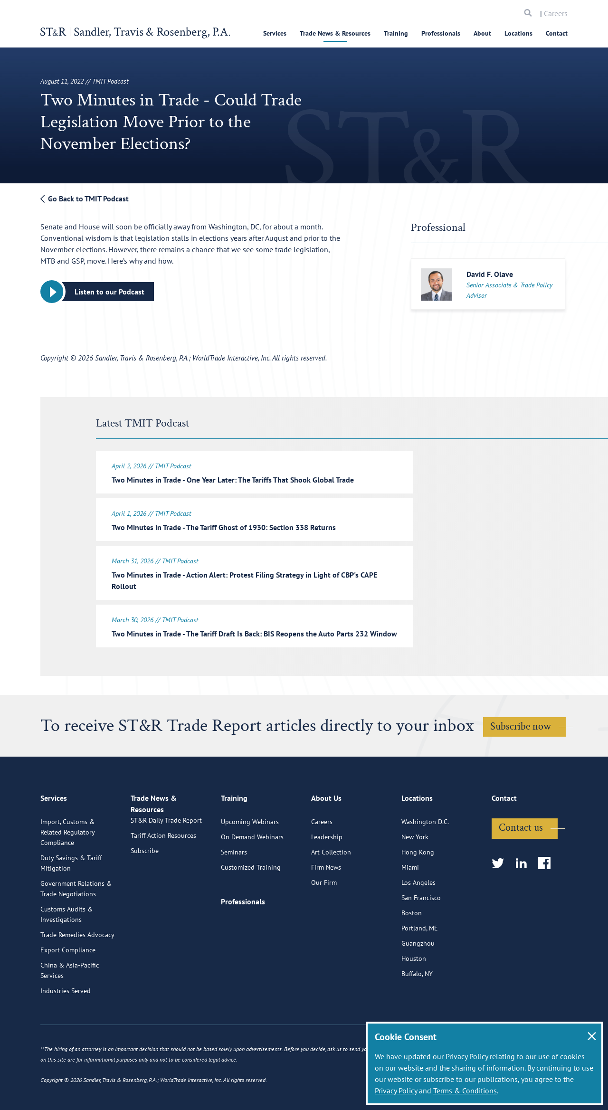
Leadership (326, 881)
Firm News (326, 911)
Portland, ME (419, 972)
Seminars (234, 896)
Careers (556, 13)
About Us (326, 846)
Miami (410, 911)
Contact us (521, 872)
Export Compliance (67, 994)
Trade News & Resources (335, 33)
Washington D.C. (425, 866)
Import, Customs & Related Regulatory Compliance (67, 876)
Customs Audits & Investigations (66, 958)
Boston (411, 957)
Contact (557, 33)
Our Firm (324, 926)
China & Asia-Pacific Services (69, 1014)
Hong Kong (417, 896)
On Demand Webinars (252, 881)
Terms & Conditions (465, 1090)
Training (396, 33)
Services (274, 33)
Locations (518, 33)
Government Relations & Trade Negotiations (76, 932)
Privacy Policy (396, 1090)
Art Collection (331, 896)
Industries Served (65, 1035)
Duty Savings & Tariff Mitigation (71, 907)
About (482, 33)
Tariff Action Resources (163, 890)
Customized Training (251, 911)
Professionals (440, 33)
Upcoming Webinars (250, 866)
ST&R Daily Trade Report (166, 875)
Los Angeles (418, 926)
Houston (413, 1002)
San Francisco (421, 942)
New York (414, 881)
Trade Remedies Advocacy (77, 979)
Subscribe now (520, 732)
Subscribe (145, 905)
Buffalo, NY (417, 1018)
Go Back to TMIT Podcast (84, 198)
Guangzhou (418, 987)
